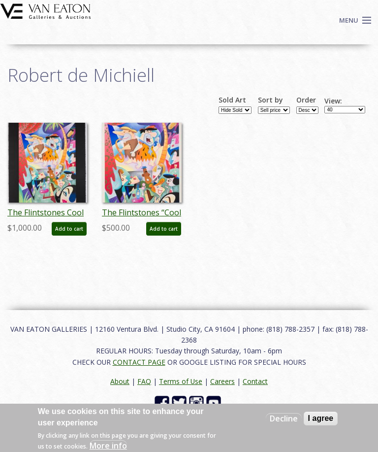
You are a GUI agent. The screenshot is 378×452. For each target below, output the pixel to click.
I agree (321, 418)
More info (108, 445)
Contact (255, 381)
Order (306, 100)
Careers (222, 381)
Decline (284, 418)
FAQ (144, 381)
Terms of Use (180, 381)
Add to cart (69, 228)
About (119, 381)
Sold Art (232, 100)
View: (333, 101)
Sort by (270, 100)
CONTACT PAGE (139, 362)
